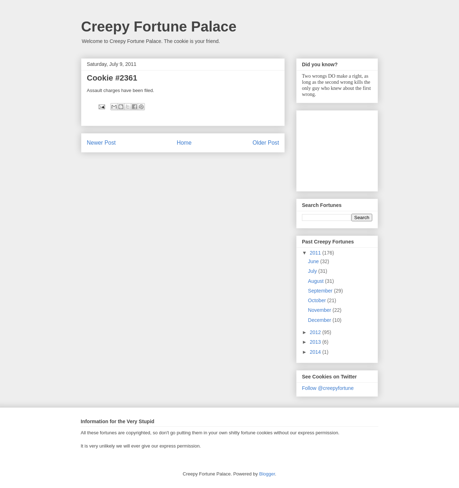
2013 (316, 342)
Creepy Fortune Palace (159, 26)
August (316, 281)
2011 (316, 253)
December (320, 320)
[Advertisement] (338, 149)
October (317, 300)
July (313, 271)
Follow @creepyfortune (328, 388)
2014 (316, 352)
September (321, 291)
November (320, 310)
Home (184, 143)
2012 (316, 332)
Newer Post (101, 143)
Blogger (267, 474)
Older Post (265, 143)
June (314, 261)
